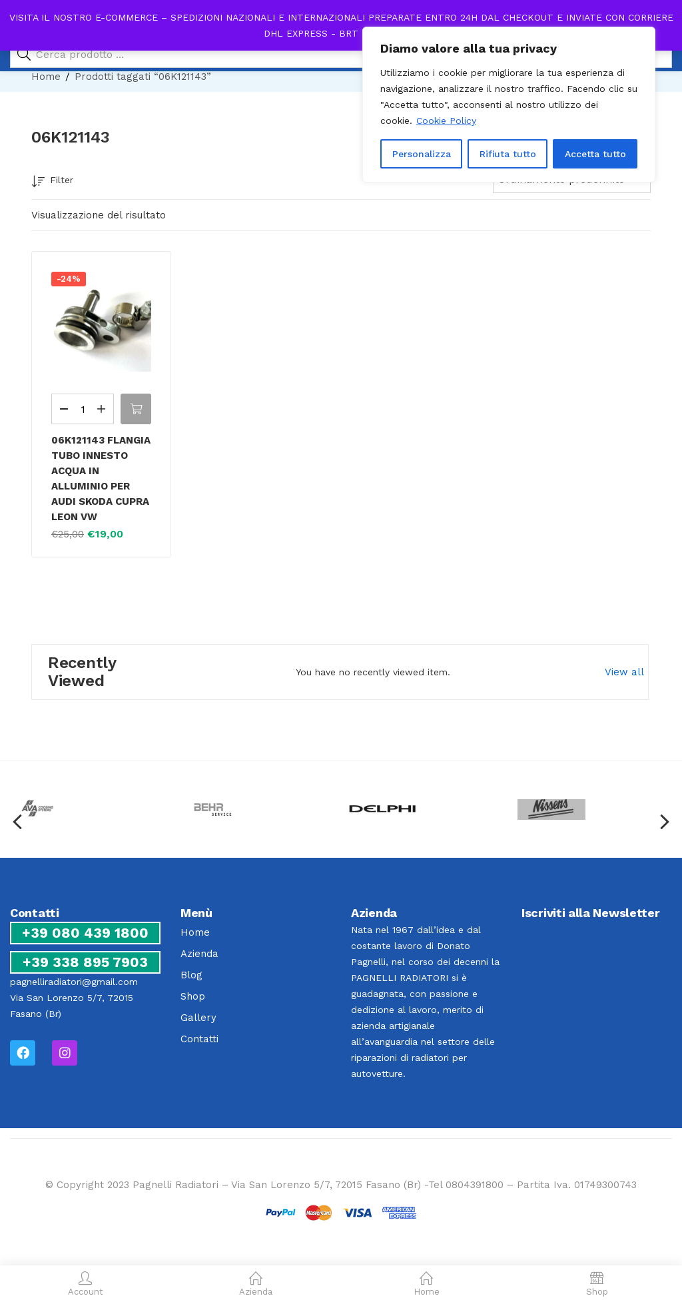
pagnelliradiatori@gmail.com (74, 981)
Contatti (199, 1039)
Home (46, 77)
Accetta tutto (595, 154)
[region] (508, 104)
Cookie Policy (446, 120)
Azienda (199, 954)
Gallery (198, 1018)
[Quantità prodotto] (82, 409)
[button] (136, 409)
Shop (192, 996)
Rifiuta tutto (508, 154)
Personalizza (421, 154)
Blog (191, 975)
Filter (52, 182)
